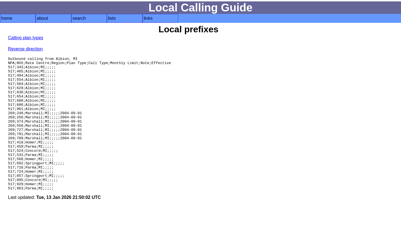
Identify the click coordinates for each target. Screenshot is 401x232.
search (79, 18)
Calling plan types (25, 37)
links (148, 18)
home (6, 18)
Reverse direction (25, 49)
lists (112, 18)
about (42, 18)
